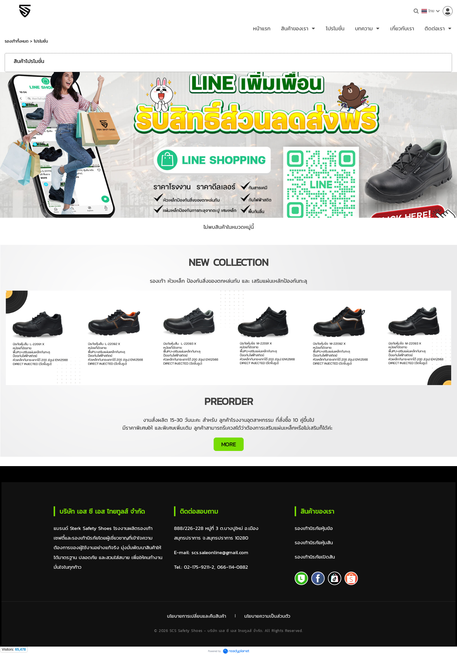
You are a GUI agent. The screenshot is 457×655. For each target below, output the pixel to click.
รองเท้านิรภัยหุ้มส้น (314, 543)
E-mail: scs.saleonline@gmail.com (211, 552)
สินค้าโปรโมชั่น (29, 61)
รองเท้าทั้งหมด (17, 41)
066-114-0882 (232, 567)
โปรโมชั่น (41, 41)
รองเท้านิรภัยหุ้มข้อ (314, 528)
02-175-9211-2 (199, 567)
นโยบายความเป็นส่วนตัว (267, 616)
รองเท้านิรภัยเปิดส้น (315, 557)
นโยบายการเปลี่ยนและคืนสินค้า (196, 616)
